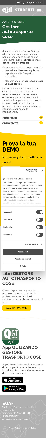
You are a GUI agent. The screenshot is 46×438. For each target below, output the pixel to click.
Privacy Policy (14, 428)
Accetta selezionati (23, 259)
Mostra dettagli (31, 244)
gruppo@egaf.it (10, 416)
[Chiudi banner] (42, 170)
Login (33, 2)
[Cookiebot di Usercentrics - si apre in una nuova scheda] (27, 170)
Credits (23, 431)
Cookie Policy (30, 428)
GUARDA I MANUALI (16, 308)
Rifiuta (23, 266)
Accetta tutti (23, 252)
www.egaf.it (8, 410)
